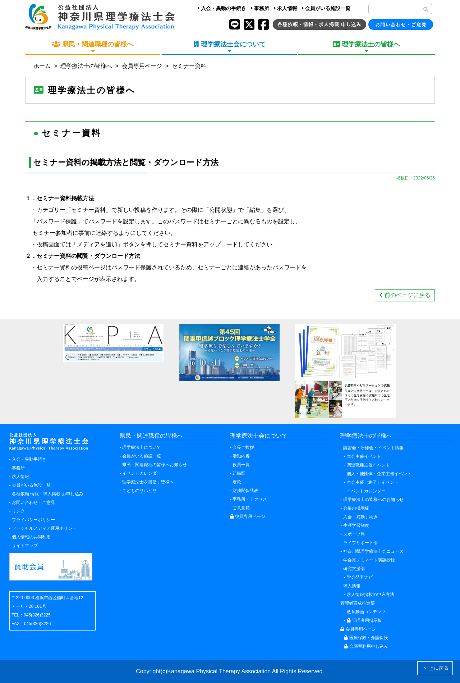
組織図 (239, 473)
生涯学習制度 (356, 525)
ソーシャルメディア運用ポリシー (44, 528)
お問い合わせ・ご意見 (33, 502)
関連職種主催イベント (368, 465)
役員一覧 (241, 464)
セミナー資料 (189, 66)
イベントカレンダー (141, 473)
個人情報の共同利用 (31, 536)
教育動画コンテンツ (366, 611)
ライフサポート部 (360, 542)
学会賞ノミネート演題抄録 (369, 560)
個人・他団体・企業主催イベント (379, 473)
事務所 (260, 8)
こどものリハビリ (139, 490)
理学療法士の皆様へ (86, 66)
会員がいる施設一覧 (326, 8)
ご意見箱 (241, 507)
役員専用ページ (247, 516)
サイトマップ (25, 545)
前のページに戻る (404, 295)
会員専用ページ (142, 66)
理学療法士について (141, 447)
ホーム (42, 66)
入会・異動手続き (29, 459)
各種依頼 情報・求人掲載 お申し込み (47, 493)
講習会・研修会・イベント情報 (373, 447)
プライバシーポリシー (33, 519)
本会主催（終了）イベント (373, 482)
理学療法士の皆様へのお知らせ (373, 499)
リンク (18, 511)
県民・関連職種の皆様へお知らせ (154, 464)
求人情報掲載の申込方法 (370, 594)
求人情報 (285, 8)
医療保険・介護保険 (366, 637)
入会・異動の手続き (222, 8)
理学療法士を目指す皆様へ (148, 481)
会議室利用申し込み (366, 646)
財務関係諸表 (245, 490)
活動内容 (241, 456)
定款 (237, 481)
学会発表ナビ (360, 577)
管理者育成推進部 (357, 603)
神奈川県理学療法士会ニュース (373, 551)
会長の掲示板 (356, 508)
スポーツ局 (354, 534)
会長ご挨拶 (243, 447)
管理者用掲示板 (364, 620)
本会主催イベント (364, 456)
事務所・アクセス (250, 499)
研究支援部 (354, 568)
